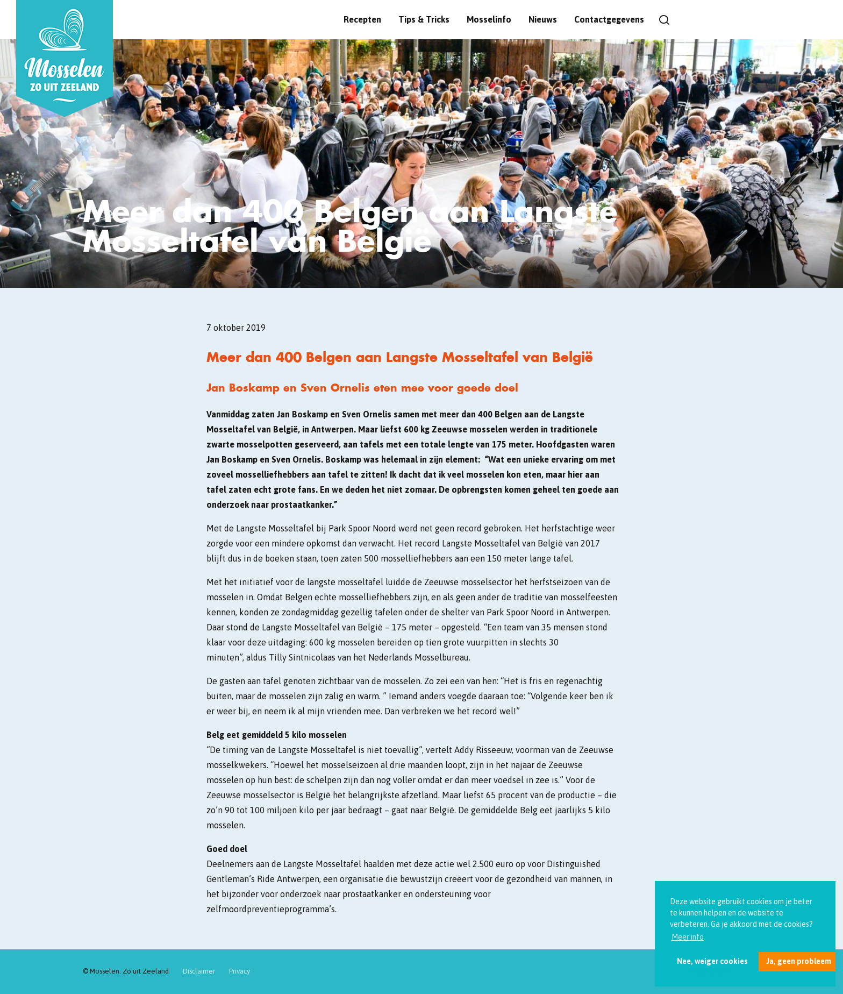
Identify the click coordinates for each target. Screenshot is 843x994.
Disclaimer (199, 971)
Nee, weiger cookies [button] (712, 961)
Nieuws (542, 19)
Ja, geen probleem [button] (798, 961)
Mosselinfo (489, 19)
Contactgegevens (609, 19)
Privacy (239, 971)
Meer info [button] (687, 937)
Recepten (362, 19)
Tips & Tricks (423, 19)
